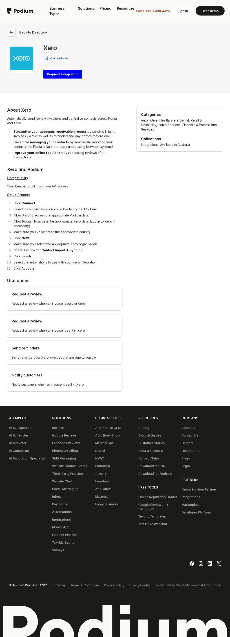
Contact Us (189, 435)
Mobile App (60, 527)
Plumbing (102, 466)
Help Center (190, 450)
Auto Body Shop (107, 435)
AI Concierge (19, 450)
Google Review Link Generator (153, 506)
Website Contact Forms (69, 466)
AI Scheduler (18, 435)
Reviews (58, 427)
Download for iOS (151, 466)
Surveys (58, 550)
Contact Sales (148, 458)
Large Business (106, 504)
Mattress (101, 496)
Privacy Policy (114, 585)
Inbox (56, 496)
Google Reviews (64, 435)
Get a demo (210, 11)
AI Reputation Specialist (27, 458)
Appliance (103, 488)
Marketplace (190, 504)
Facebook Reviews (66, 443)
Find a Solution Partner (198, 489)
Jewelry (101, 473)
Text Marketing (63, 542)
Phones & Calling (65, 450)
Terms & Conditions (85, 585)
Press (185, 458)
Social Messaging (65, 488)
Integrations (61, 519)
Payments (59, 504)
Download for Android (155, 473)
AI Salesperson (20, 427)
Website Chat (62, 481)
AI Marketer (18, 443)
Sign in (182, 11)
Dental (100, 450)
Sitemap (59, 585)
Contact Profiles (64, 534)
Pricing (143, 427)
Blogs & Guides (149, 435)
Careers (187, 443)
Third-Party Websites (68, 473)
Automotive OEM (108, 427)
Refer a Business (150, 450)
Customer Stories (151, 443)
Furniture (102, 481)
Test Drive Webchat (152, 524)
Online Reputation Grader (157, 497)
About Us (188, 427)
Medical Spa (104, 443)
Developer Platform (196, 512)
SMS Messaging (64, 458)
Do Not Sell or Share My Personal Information (188, 585)
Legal (185, 466)
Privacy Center (139, 585)
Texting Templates (152, 516)
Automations (62, 511)
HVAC (99, 458)
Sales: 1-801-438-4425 (153, 11)
